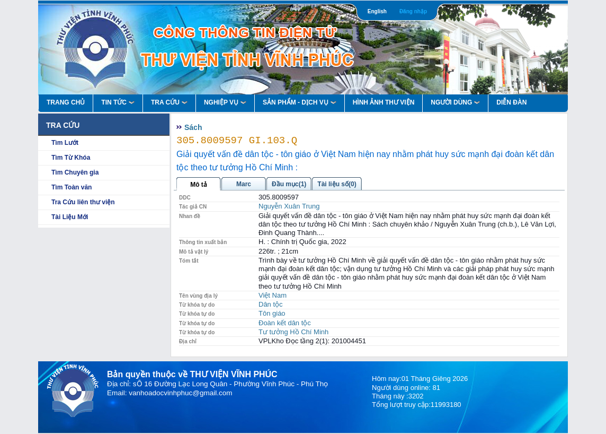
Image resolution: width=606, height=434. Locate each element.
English (377, 11)
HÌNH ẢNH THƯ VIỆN (384, 102)
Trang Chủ (66, 102)
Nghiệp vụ (225, 102)
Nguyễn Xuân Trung (289, 206)
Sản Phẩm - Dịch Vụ (299, 102)
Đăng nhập (413, 11)
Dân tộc (271, 304)
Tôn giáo (272, 313)
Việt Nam (273, 295)
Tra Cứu (169, 102)
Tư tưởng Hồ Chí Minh (293, 332)
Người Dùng (455, 102)
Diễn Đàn (511, 102)
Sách (193, 127)
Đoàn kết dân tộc (285, 323)
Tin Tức (118, 102)
